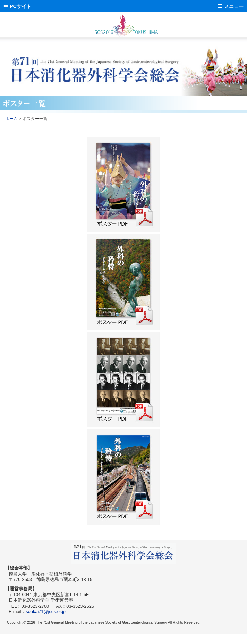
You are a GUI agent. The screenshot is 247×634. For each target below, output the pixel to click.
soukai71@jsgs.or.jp (46, 611)
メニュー (234, 6)
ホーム (11, 118)
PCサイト (20, 6)
